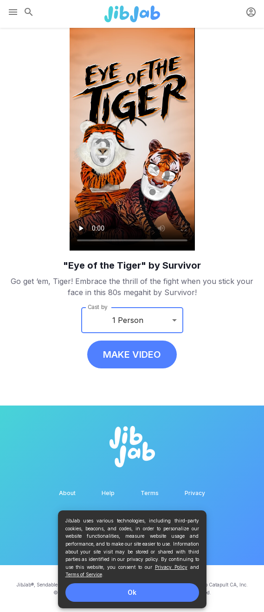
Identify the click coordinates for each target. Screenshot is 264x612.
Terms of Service (83, 574)
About (67, 493)
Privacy (195, 493)
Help (108, 493)
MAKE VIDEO (132, 354)
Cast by (98, 306)
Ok (132, 592)
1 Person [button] (127, 320)
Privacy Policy (171, 567)
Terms (150, 493)
